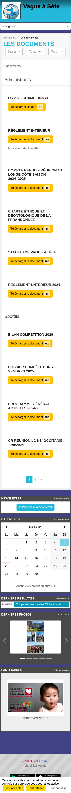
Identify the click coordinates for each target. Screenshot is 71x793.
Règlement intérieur (29, 130)
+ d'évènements (61, 519)
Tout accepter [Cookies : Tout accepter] (14, 788)
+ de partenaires (61, 670)
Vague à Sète (41, 6)
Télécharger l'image (26, 107)
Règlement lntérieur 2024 (34, 285)
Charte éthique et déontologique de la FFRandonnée (29, 215)
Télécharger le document (30, 139)
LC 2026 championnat (28, 98)
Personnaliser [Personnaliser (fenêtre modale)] (59, 788)
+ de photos (63, 614)
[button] (4, 641)
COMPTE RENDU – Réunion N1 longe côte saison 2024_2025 (35, 174)
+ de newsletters (61, 498)
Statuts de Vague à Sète (32, 252)
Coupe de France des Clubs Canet (38, 604)
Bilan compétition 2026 (30, 334)
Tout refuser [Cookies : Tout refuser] (36, 788)
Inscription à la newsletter (35, 507)
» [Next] (42, 479)
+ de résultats (63, 598)
